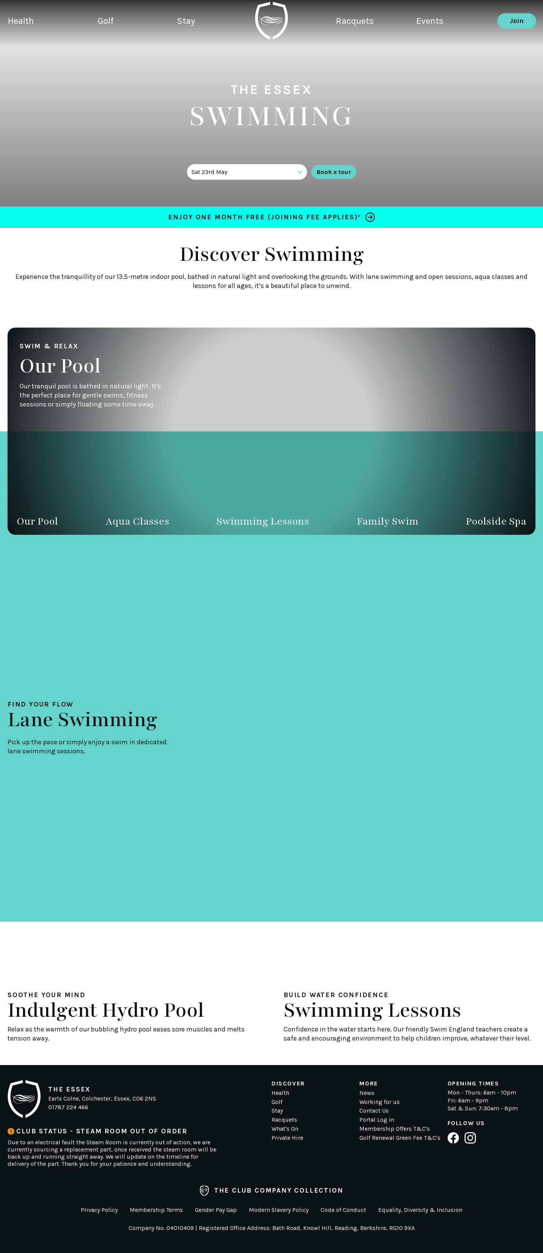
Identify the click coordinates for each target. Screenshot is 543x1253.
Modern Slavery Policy (278, 1209)
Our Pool (37, 521)
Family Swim (388, 521)
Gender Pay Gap (216, 1209)
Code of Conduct (343, 1209)
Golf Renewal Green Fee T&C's (399, 1137)
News (366, 1092)
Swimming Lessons (262, 521)
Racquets (356, 43)
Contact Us (374, 1110)
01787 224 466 (68, 1107)
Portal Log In (376, 1119)
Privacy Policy (99, 1209)
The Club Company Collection (272, 1190)
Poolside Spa (496, 521)
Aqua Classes (137, 521)
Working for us (379, 1101)
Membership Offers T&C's (394, 1128)
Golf (112, 43)
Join (517, 43)
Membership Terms (156, 1209)
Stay (197, 43)
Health (22, 43)
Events (437, 43)
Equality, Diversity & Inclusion (420, 1209)
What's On (285, 1128)
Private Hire (287, 1137)
